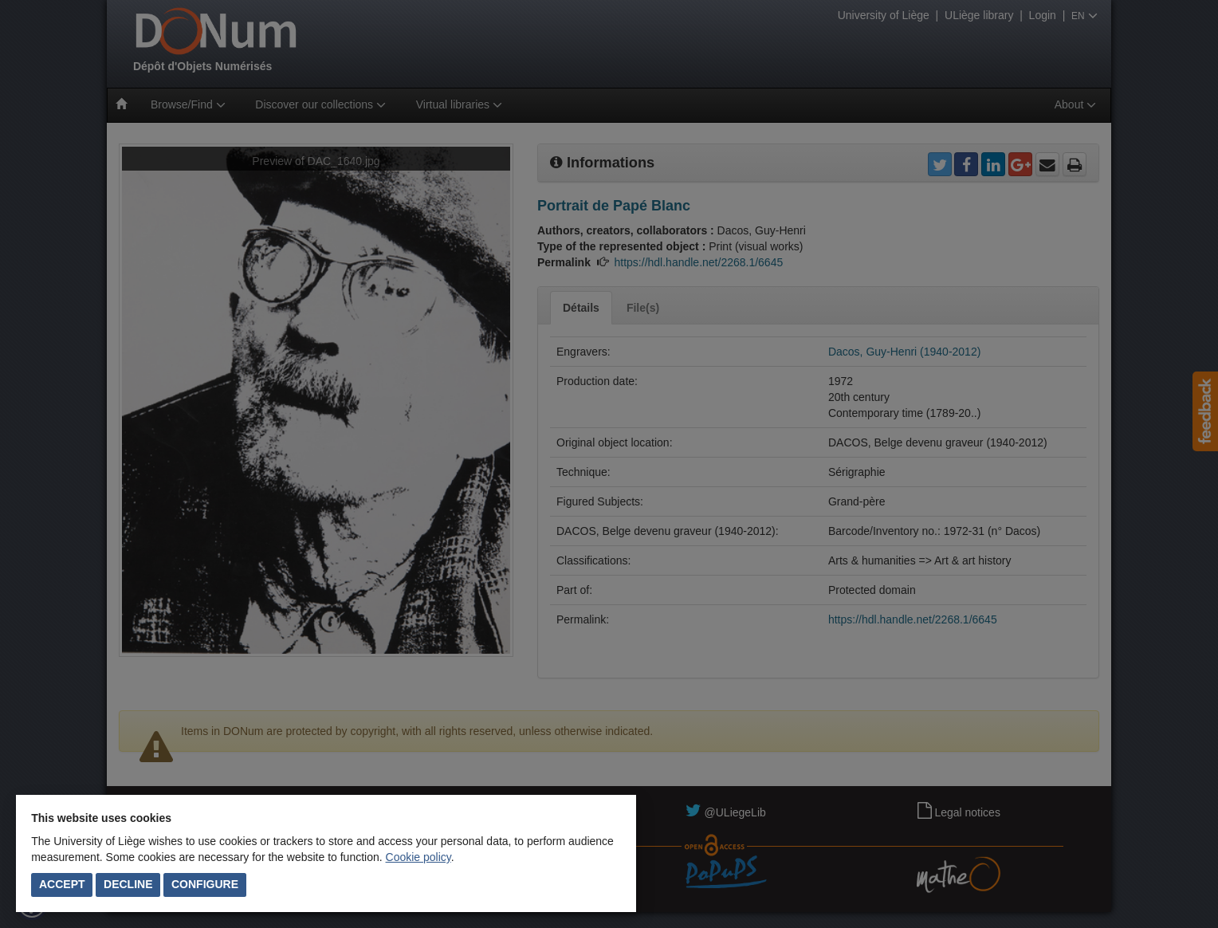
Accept (62, 884)
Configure (204, 884)
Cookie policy (418, 857)
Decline (128, 884)
